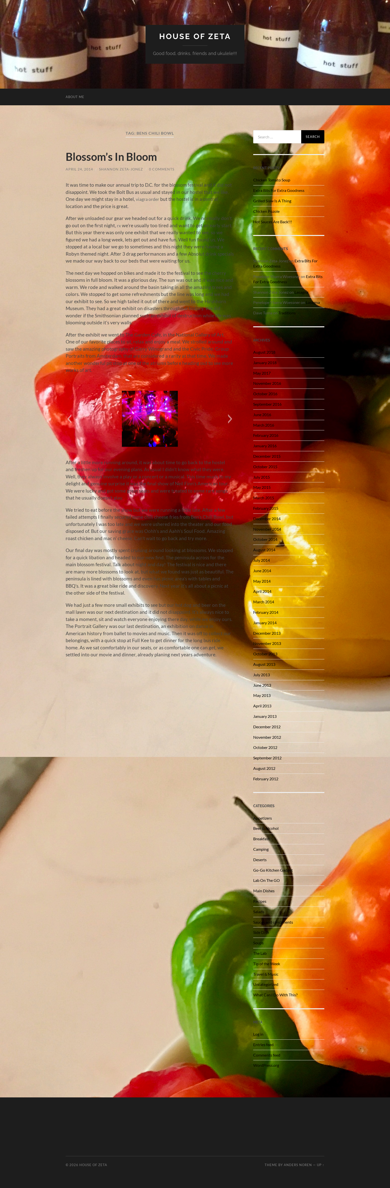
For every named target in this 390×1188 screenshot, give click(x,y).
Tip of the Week (266, 963)
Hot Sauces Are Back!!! (272, 221)
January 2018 (265, 362)
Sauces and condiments (273, 921)
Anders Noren (298, 1165)
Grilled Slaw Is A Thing (272, 200)
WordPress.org (266, 1065)
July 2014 (261, 560)
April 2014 (262, 591)
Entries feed (263, 1044)
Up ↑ (320, 1165)
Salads (258, 911)
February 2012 (265, 778)
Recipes (259, 901)
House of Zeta (195, 36)
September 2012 (267, 757)
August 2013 (264, 664)
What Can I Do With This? (275, 994)
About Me (75, 97)
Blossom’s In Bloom (114, 156)
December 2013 (267, 632)
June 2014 (262, 570)
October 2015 (265, 466)
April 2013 (262, 705)
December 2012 (267, 726)
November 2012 (267, 737)
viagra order (149, 199)
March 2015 (263, 497)
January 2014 (265, 622)
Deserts (260, 859)
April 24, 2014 (79, 169)
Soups (258, 942)
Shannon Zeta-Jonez (121, 169)
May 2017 (262, 372)
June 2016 (262, 414)
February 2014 (265, 612)
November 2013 (267, 643)
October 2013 (265, 653)
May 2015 (262, 487)
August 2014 (264, 549)
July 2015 (261, 476)
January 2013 (265, 716)
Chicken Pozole (266, 211)
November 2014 (267, 528)
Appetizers (262, 817)
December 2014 (267, 518)
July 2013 (261, 674)
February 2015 (265, 508)
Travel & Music (265, 973)
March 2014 (263, 601)
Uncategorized (265, 984)
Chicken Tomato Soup (271, 179)
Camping (261, 849)
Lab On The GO (266, 880)
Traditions (287, 312)
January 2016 (265, 445)
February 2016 (265, 435)
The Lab (260, 953)
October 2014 (265, 539)
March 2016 (263, 424)
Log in (258, 1034)
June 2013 (262, 684)
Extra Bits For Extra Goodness (278, 190)
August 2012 (264, 768)
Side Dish (261, 932)
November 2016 (267, 383)
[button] (69, 419)
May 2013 (262, 695)
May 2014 (262, 580)
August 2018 (264, 352)
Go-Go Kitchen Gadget (273, 869)
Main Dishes (264, 890)
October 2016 (265, 393)
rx (119, 225)
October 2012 (265, 747)
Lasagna (301, 291)
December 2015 (267, 456)
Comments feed (266, 1054)
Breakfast (261, 838)
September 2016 (267, 404)
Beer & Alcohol (266, 828)
